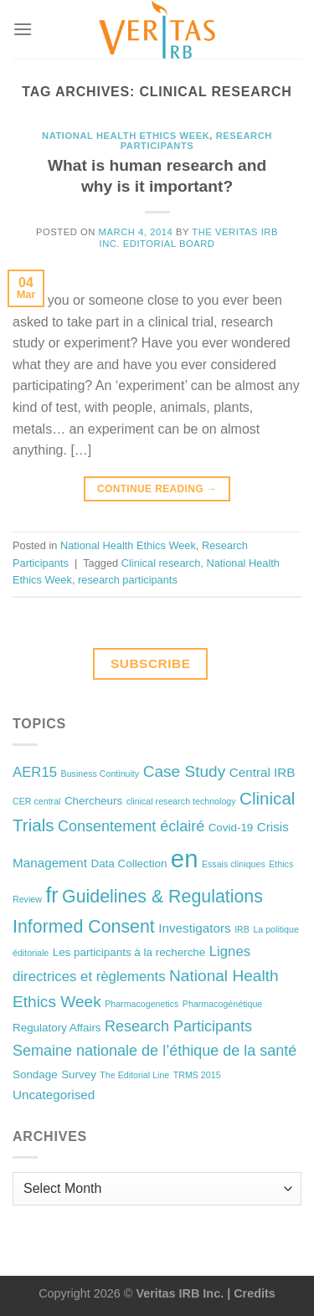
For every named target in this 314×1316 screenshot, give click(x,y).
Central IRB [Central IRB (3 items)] (262, 772)
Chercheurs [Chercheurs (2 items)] (93, 800)
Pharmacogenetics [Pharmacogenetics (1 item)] (141, 1004)
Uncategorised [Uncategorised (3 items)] (54, 1094)
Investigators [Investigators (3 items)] (194, 928)
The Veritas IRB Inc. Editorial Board (188, 237)
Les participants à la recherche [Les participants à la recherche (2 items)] (129, 952)
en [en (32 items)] (184, 858)
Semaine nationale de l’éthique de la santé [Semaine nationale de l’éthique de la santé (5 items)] (154, 1050)
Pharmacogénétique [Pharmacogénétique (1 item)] (222, 1004)
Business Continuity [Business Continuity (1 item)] (100, 774)
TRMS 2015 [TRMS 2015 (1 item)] (197, 1075)
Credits (254, 1293)
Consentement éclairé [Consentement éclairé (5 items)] (131, 826)
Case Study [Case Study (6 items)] (184, 771)
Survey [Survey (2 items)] (78, 1074)
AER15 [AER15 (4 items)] (35, 772)
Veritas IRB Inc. (180, 1293)
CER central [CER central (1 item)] (36, 801)
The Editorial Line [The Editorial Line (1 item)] (134, 1075)
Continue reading (157, 489)
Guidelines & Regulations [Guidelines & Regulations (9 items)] (162, 897)
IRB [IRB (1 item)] (242, 929)
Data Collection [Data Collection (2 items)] (128, 863)
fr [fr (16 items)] (51, 895)
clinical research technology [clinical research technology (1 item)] (181, 801)
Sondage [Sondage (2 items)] (35, 1074)
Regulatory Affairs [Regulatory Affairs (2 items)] (57, 1027)
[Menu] (23, 28)
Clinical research (161, 563)
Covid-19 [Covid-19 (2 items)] (231, 827)
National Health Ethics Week (125, 136)
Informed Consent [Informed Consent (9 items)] (84, 927)
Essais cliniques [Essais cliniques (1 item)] (233, 864)
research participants (128, 579)
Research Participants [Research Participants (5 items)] (178, 1026)
